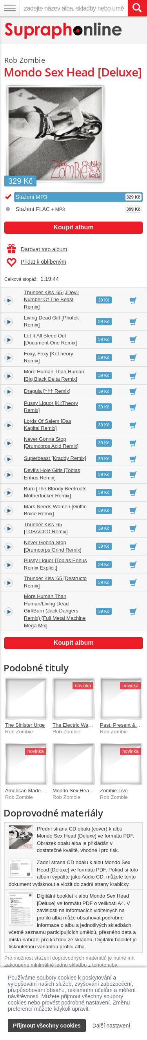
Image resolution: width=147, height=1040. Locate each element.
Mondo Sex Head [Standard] (85, 790)
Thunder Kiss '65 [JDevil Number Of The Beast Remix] (51, 299)
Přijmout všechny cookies (47, 1025)
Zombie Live (114, 790)
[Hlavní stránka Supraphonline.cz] (63, 31)
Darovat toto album (37, 249)
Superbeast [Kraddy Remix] (55, 458)
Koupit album (73, 227)
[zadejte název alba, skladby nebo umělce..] (74, 8)
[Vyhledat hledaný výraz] (137, 8)
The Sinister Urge (25, 725)
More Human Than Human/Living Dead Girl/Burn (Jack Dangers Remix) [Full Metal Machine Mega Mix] (55, 610)
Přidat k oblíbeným (36, 262)
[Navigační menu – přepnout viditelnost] (10, 8)
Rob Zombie (24, 60)
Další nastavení (112, 1025)
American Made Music (30, 790)
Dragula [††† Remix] (47, 391)
